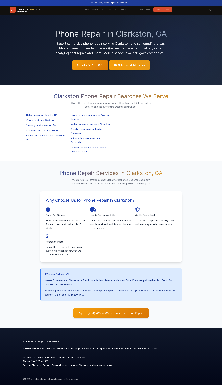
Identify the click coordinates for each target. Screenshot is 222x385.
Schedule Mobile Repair (129, 65)
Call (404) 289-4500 (90, 65)
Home (80, 9)
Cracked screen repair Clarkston (42, 130)
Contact (133, 9)
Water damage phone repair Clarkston (90, 124)
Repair (95, 9)
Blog (148, 9)
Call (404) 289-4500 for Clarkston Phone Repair (111, 313)
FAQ (141, 9)
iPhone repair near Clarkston (40, 120)
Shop (87, 9)
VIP (116, 9)
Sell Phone (106, 9)
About (123, 9)
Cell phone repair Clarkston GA (41, 115)
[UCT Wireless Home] (24, 10)
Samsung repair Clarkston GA (41, 125)
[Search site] (211, 10)
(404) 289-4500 (162, 9)
